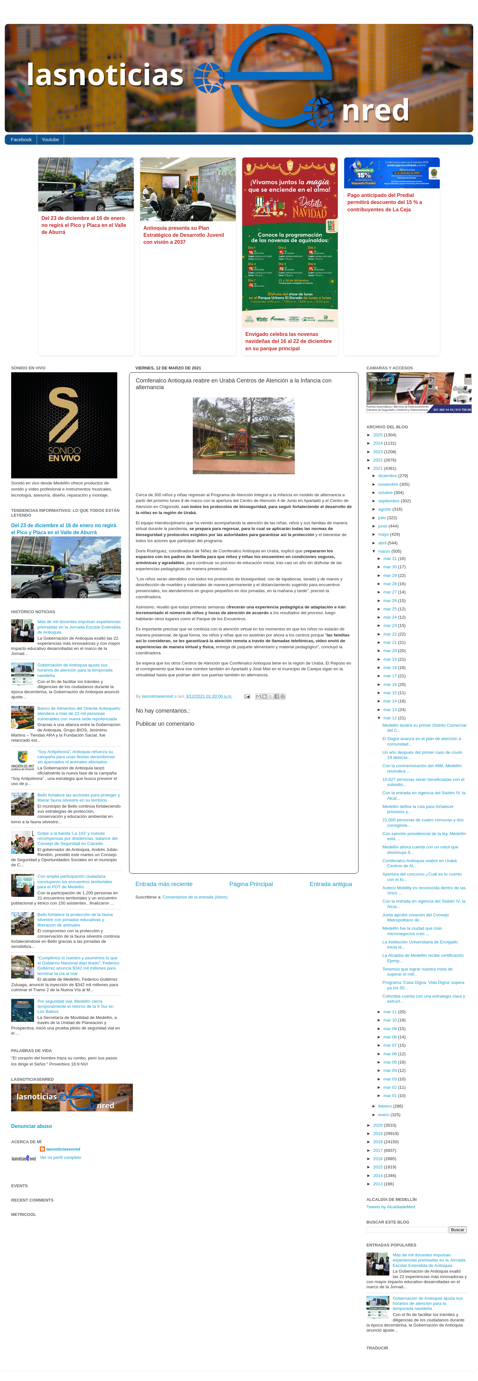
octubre (386, 492)
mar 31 (390, 558)
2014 (378, 1175)
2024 (378, 443)
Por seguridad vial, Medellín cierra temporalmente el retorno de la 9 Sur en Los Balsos (75, 1006)
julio (382, 517)
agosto (385, 509)
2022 (378, 460)
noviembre (389, 484)
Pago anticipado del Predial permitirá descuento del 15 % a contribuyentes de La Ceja (384, 202)
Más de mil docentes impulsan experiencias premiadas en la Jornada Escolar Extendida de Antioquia (78, 626)
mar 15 (390, 692)
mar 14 (390, 701)
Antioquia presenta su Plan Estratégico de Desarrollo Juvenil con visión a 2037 (183, 235)
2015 (378, 1167)
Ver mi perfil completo (60, 1157)
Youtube (50, 139)
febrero (385, 1106)
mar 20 (390, 650)
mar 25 (390, 609)
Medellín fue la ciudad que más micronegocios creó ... (412, 931)
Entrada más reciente (164, 884)
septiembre (389, 500)
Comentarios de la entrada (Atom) (195, 897)
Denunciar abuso (31, 1126)
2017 (378, 1150)
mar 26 (390, 600)
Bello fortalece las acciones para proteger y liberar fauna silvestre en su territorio (78, 798)
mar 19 (390, 659)
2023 (378, 451)
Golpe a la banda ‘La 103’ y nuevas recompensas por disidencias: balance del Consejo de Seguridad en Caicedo (77, 838)
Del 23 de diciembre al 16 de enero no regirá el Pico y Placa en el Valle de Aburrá (83, 225)
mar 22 (390, 634)
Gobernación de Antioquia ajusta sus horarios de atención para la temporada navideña (74, 670)
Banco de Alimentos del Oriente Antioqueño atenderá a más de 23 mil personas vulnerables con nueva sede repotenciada (78, 713)
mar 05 (390, 1062)
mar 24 (390, 617)
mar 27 (390, 592)
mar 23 (390, 625)
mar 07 (390, 1045)
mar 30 (390, 566)
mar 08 (390, 1037)
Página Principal (251, 884)
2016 (378, 1158)
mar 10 (390, 1020)
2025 (378, 434)
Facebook (21, 139)
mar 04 (390, 1070)
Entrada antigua (331, 884)
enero (384, 1114)
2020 (378, 1125)
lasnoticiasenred (63, 1149)
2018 (378, 1141)
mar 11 (390, 1011)
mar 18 (390, 667)
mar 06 (390, 1053)
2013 (378, 1183)
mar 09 (390, 1028)
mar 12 (390, 718)
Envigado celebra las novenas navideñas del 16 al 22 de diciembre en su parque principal (288, 341)
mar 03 (390, 1079)
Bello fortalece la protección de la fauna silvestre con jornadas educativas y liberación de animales (74, 919)
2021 (378, 468)
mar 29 (390, 575)
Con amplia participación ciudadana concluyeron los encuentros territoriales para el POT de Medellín (74, 881)
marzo (384, 551)
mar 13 (390, 709)
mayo (384, 534)
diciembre (388, 475)
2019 (378, 1133)
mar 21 (390, 642)
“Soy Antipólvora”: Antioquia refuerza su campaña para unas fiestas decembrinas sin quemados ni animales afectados (76, 756)
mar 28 (390, 583)
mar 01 (390, 1095)
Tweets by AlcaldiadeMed (390, 1206)
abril (382, 543)
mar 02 (390, 1087)
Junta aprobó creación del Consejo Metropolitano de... (415, 917)
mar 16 (390, 684)
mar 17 (390, 675)
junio (383, 526)
